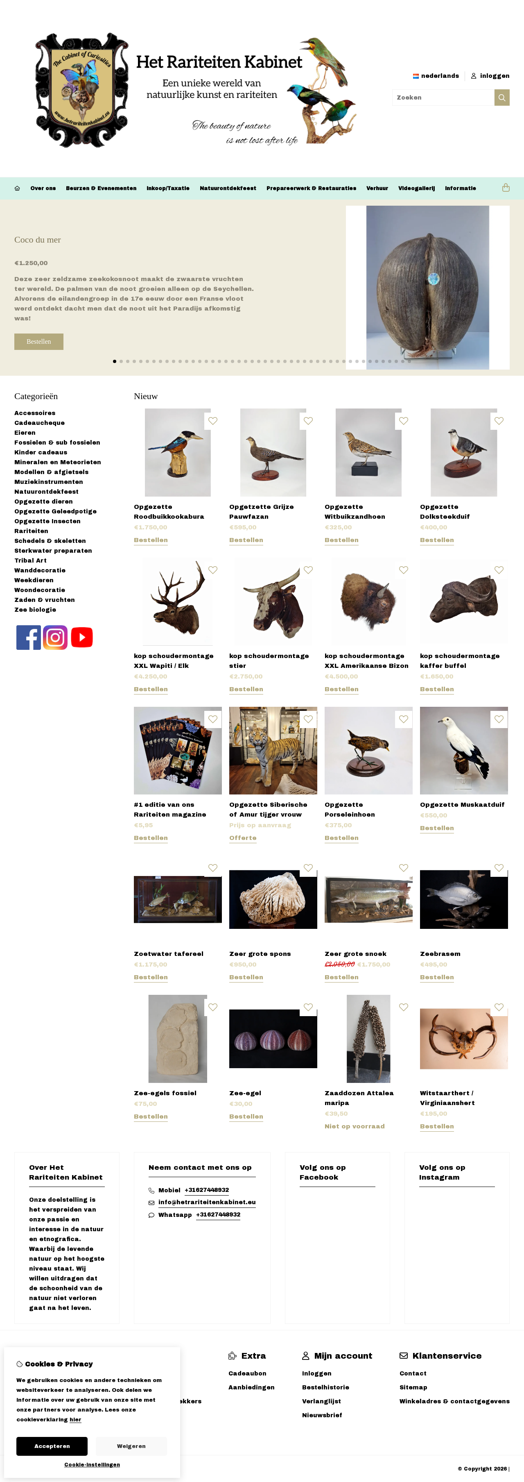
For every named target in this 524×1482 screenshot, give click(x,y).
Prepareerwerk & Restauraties (311, 188)
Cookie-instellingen (92, 1465)
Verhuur (377, 188)
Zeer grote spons (260, 954)
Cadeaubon (247, 1374)
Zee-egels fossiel (165, 1093)
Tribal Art (30, 561)
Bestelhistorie (325, 1387)
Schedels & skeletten (50, 541)
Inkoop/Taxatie (168, 188)
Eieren (25, 433)
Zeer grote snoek (355, 954)
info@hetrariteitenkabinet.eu (207, 1202)
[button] (114, 361)
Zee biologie (35, 610)
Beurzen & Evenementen (101, 188)
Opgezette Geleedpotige (55, 511)
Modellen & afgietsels (51, 472)
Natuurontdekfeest (228, 188)
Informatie (460, 188)
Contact (413, 1374)
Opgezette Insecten (47, 521)
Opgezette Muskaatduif (462, 804)
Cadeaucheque (39, 423)
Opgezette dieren (43, 502)
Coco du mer (37, 239)
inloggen (490, 76)
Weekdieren (34, 580)
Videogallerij (416, 188)
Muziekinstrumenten (48, 482)
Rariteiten (31, 531)
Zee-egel (245, 1093)
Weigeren (131, 1446)
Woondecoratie (39, 590)
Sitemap (413, 1387)
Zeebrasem (440, 954)
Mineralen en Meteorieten (57, 462)
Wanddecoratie (40, 570)
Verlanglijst (321, 1401)
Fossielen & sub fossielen (57, 443)
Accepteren (52, 1446)
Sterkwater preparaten (53, 551)
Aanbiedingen (251, 1387)
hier (75, 1420)
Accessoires (34, 413)
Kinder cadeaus (40, 452)
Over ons (43, 188)
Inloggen (317, 1374)
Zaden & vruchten (44, 600)
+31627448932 (207, 1190)
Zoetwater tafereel (168, 954)
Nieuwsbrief (322, 1415)
